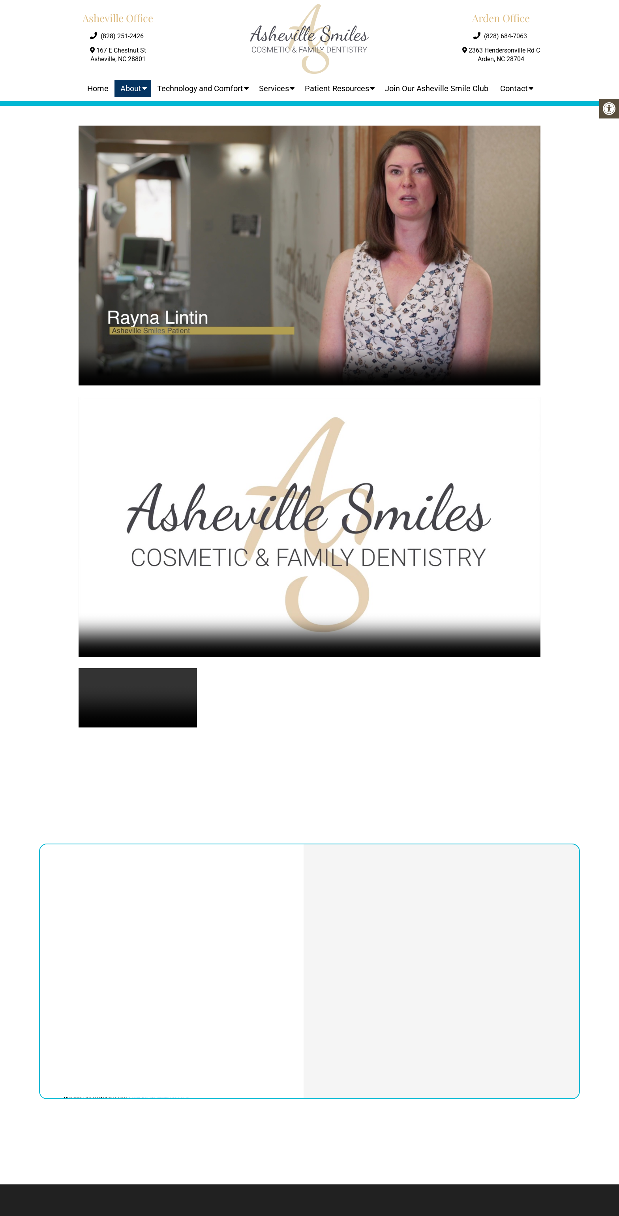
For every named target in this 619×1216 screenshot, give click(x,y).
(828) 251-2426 (122, 36)
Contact (514, 88)
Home (98, 88)
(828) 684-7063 (505, 36)
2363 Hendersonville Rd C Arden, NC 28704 (501, 55)
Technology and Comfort (200, 88)
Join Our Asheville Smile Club (436, 88)
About (130, 88)
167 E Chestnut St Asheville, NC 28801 (118, 55)
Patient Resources (337, 88)
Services (274, 88)
